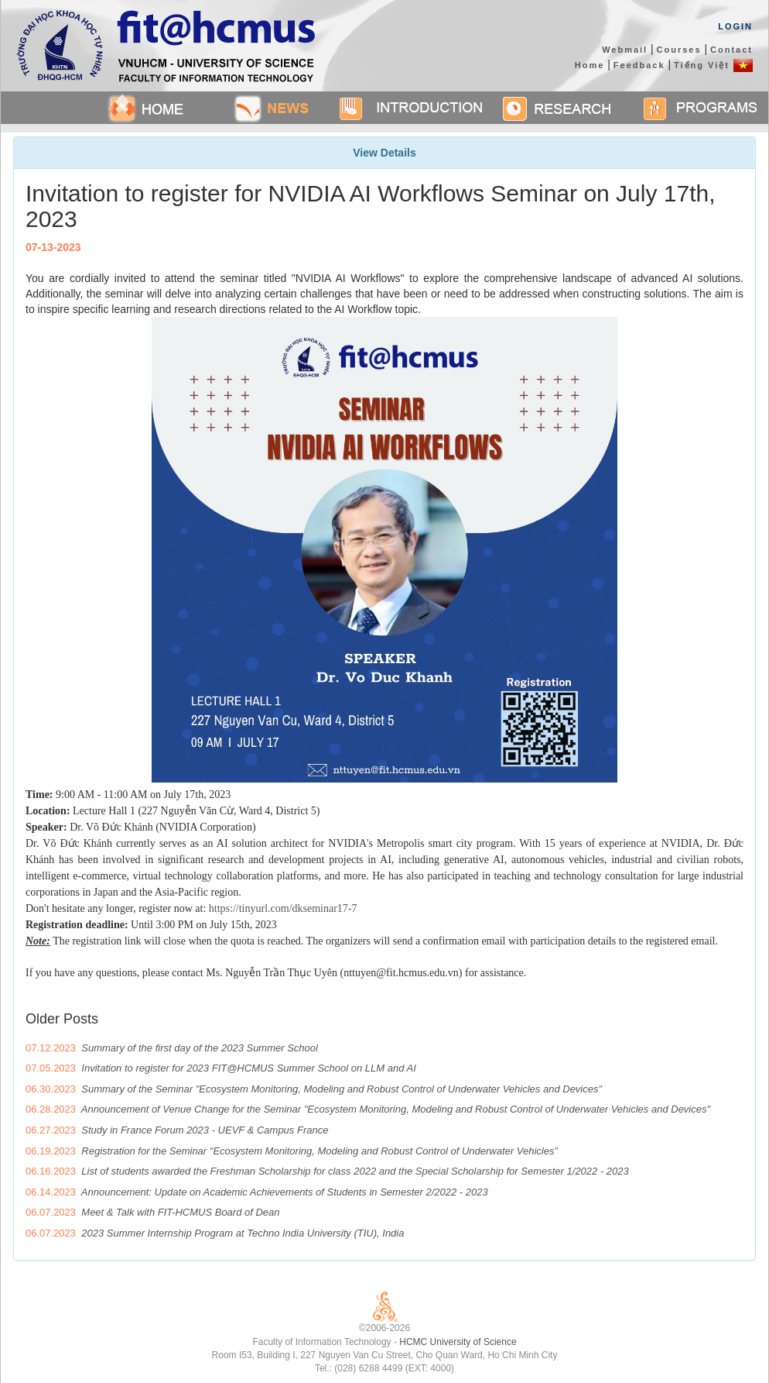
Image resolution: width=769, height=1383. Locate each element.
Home (590, 65)
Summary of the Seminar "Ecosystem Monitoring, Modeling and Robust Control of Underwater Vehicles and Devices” (341, 1089)
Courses (679, 49)
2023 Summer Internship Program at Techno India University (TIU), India (242, 1233)
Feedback (639, 65)
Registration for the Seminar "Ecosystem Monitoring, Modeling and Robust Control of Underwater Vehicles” (319, 1151)
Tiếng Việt (713, 65)
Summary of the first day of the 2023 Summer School (199, 1048)
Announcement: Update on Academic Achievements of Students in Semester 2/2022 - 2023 (284, 1192)
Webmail (625, 49)
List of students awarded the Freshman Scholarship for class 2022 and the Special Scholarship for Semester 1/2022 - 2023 (354, 1171)
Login (735, 26)
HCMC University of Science (457, 1342)
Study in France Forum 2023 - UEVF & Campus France (204, 1130)
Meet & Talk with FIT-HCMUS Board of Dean (180, 1212)
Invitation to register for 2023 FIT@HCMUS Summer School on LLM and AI (248, 1068)
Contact (731, 49)
